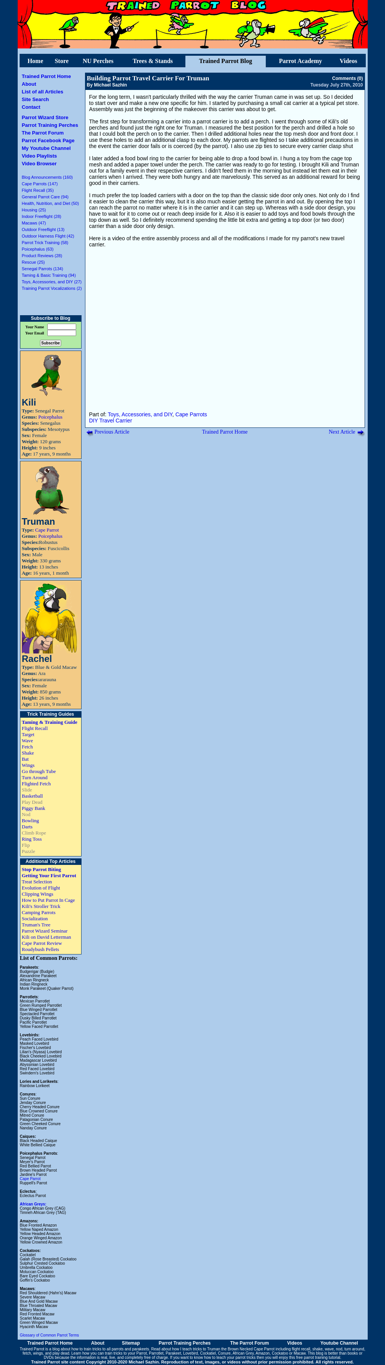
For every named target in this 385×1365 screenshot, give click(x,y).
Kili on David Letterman (46, 937)
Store (61, 61)
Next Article (342, 432)
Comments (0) (347, 78)
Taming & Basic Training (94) (49, 275)
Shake (28, 753)
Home (35, 61)
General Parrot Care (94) (45, 197)
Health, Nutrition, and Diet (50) (50, 203)
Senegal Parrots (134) (42, 268)
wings (38, 1353)
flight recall (301, 1349)
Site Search (35, 99)
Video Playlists (39, 156)
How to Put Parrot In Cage (48, 900)
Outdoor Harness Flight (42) (48, 236)
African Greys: (33, 1204)
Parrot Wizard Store (45, 117)
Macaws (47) (34, 223)
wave (329, 1349)
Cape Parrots (191, 414)
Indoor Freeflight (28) (42, 216)
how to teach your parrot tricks (230, 1357)
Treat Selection (37, 882)
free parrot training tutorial (318, 1357)
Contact (31, 107)
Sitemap (131, 1343)
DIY (93, 420)
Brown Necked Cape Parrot (251, 1349)
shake (317, 1349)
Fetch (27, 747)
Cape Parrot (47, 530)
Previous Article (112, 432)
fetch (27, 1353)
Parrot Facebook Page (48, 140)
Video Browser (39, 163)
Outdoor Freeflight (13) (43, 229)
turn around (354, 1349)
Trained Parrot (32, 1349)
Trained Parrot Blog (225, 61)
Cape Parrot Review (42, 943)
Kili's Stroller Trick (41, 906)
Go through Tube (39, 771)
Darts (27, 827)
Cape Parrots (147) (40, 183)
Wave (27, 740)
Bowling (30, 820)
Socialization (35, 918)
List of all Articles (42, 92)
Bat (25, 759)
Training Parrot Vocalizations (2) (52, 288)
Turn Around (35, 777)
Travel (106, 420)
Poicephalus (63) (38, 249)
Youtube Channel (339, 1343)
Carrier (124, 420)
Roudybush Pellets (40, 949)
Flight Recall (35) (38, 190)
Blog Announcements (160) (47, 177)
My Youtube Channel (46, 148)
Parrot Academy (300, 61)
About (29, 84)
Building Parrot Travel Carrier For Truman (148, 78)
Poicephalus (50, 417)
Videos (348, 61)
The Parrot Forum (43, 133)
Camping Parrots (39, 912)
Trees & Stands (153, 61)
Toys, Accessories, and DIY (140, 414)
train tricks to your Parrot (126, 1353)
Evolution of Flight (41, 888)
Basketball (32, 796)
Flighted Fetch (36, 783)
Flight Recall (35, 728)
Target (28, 734)
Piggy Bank (33, 808)
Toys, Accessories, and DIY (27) (52, 281)
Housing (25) (34, 210)
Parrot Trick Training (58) (45, 242)
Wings (28, 765)
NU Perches (98, 61)
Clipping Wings (37, 894)
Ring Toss (32, 839)
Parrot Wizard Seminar (45, 931)
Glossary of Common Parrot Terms (49, 1335)
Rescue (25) (33, 262)
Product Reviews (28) (42, 255)
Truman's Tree (36, 925)
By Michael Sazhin (107, 85)
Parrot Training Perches (50, 125)
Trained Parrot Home (46, 76)
